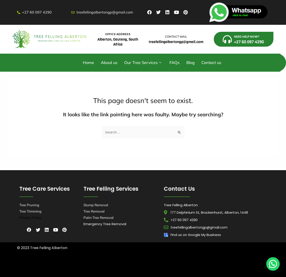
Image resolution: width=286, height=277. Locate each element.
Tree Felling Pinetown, (151, 264)
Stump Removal (95, 205)
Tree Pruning (29, 205)
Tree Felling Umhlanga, (104, 264)
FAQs (174, 62)
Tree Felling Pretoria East (206, 268)
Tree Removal (94, 211)
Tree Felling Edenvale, (241, 264)
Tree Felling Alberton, (128, 264)
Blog (190, 62)
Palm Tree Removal (98, 217)
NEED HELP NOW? (246, 36)
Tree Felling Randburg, (137, 268)
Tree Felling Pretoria (55, 272)
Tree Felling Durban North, (78, 264)
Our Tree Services (143, 62)
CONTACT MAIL (176, 36)
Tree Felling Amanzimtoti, (30, 264)
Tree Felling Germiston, (40, 268)
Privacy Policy (30, 217)
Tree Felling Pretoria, (114, 268)
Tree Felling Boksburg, (194, 264)
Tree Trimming (30, 211)
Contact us (211, 62)
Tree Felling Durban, (54, 264)
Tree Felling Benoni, (173, 264)
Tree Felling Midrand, (91, 268)
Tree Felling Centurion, (218, 264)
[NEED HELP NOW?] (227, 39)
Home (88, 62)
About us (109, 62)
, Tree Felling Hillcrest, (33, 272)
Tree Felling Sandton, (160, 268)
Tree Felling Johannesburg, (66, 268)
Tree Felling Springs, (181, 268)
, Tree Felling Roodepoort (232, 268)
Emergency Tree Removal (104, 224)
